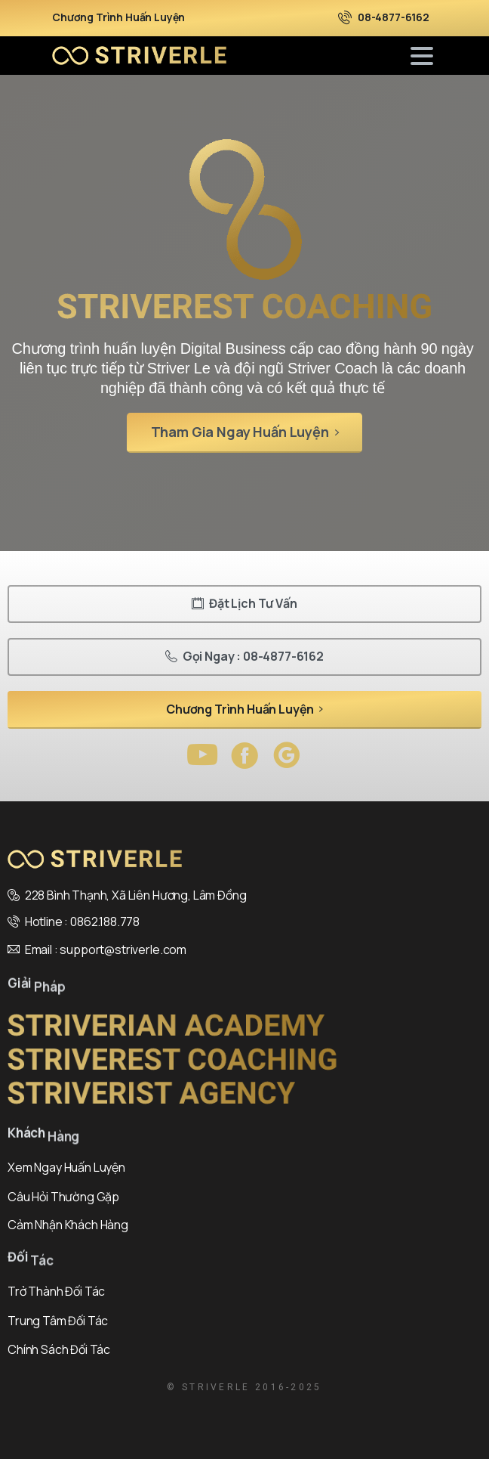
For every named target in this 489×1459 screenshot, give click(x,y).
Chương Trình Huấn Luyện (118, 17)
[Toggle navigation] (422, 56)
